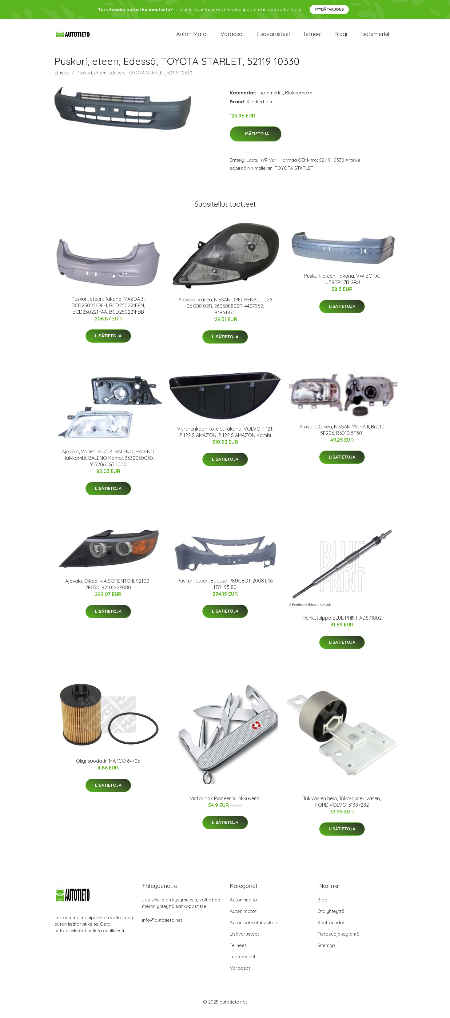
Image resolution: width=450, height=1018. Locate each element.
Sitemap (326, 951)
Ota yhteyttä (330, 917)
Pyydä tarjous (329, 9)
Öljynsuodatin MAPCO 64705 (108, 766)
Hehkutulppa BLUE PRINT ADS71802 (342, 623)
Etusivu (61, 78)
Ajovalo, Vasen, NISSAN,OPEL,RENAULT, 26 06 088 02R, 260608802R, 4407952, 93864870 (225, 311)
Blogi (340, 36)
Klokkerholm (298, 98)
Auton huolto (243, 905)
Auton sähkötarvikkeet (254, 928)
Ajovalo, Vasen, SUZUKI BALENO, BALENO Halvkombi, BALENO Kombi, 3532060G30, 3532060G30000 (108, 463)
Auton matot (192, 36)
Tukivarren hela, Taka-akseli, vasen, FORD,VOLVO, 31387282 (342, 807)
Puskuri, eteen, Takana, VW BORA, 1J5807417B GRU (342, 284)
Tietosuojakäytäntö (338, 939)
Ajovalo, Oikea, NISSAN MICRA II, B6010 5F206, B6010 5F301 (342, 435)
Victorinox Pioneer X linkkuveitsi (225, 804)
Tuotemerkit (374, 36)
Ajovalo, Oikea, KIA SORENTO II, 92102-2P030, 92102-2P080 (108, 589)
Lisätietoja (255, 139)
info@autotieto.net (162, 926)
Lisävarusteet (273, 36)
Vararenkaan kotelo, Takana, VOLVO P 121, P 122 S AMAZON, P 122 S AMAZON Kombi (225, 437)
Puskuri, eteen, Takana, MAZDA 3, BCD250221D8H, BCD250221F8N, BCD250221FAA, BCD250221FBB (108, 310)
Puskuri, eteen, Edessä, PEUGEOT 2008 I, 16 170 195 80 (225, 589)
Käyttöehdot (330, 928)
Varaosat (232, 36)
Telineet (312, 36)
